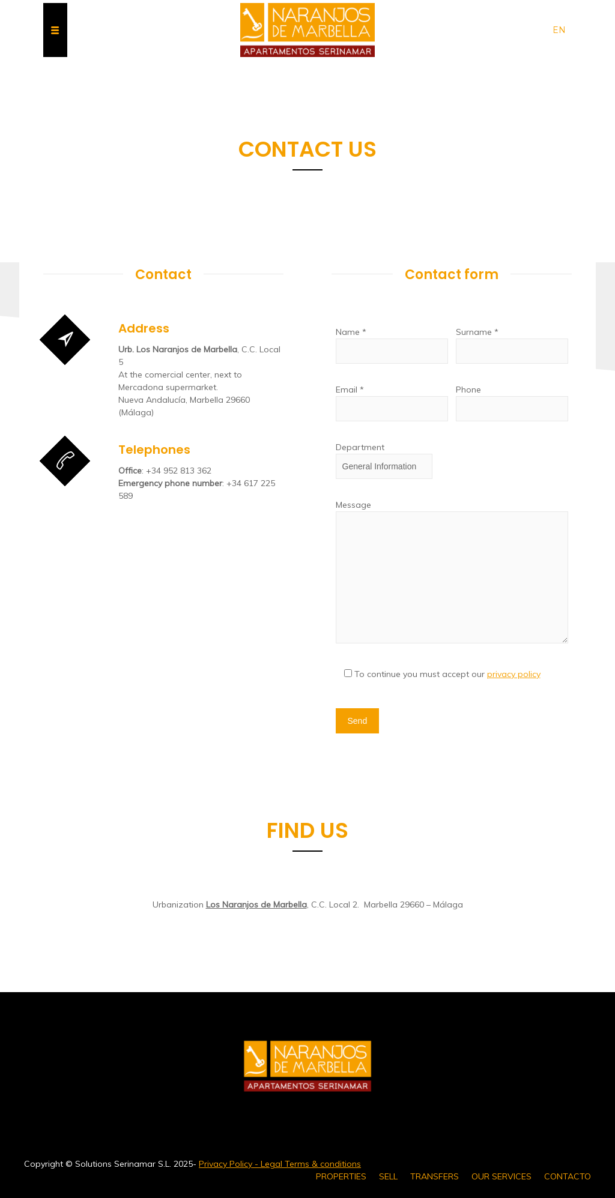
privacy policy (514, 674)
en (559, 30)
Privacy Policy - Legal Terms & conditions (280, 1163)
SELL (388, 1176)
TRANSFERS (434, 1176)
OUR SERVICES (501, 1176)
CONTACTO (567, 1176)
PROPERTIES (341, 1176)
